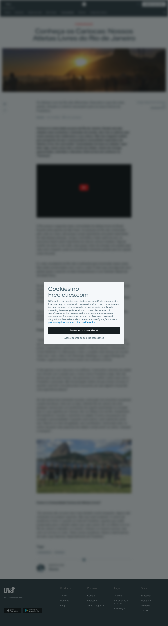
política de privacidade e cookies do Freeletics (71, 322)
